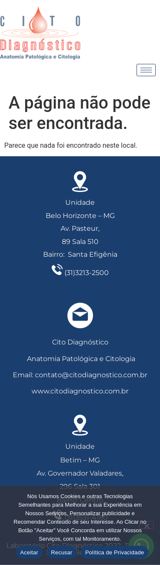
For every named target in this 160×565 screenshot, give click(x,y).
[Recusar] (146, 525)
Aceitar (29, 552)
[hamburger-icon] (146, 70)
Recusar (62, 552)
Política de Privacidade (114, 552)
